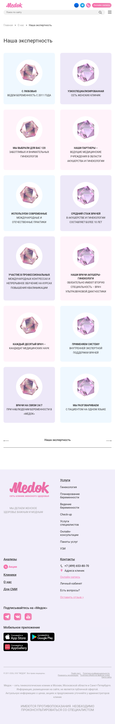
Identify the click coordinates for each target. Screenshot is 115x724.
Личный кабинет (71, 583)
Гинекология (68, 487)
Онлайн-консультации (69, 533)
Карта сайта (106, 677)
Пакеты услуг (69, 541)
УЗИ (63, 548)
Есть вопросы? (70, 590)
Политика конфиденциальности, (96, 673)
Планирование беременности (70, 495)
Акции (10, 566)
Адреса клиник (75, 570)
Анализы (10, 559)
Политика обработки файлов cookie (95, 675)
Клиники (10, 575)
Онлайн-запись (102, 5)
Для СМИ (10, 589)
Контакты (67, 559)
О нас (8, 582)
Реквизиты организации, (68, 675)
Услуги (65, 480)
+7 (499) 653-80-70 (77, 566)
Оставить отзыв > (72, 597)
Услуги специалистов (69, 523)
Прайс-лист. (76, 673)
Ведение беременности (69, 506)
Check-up (66, 514)
